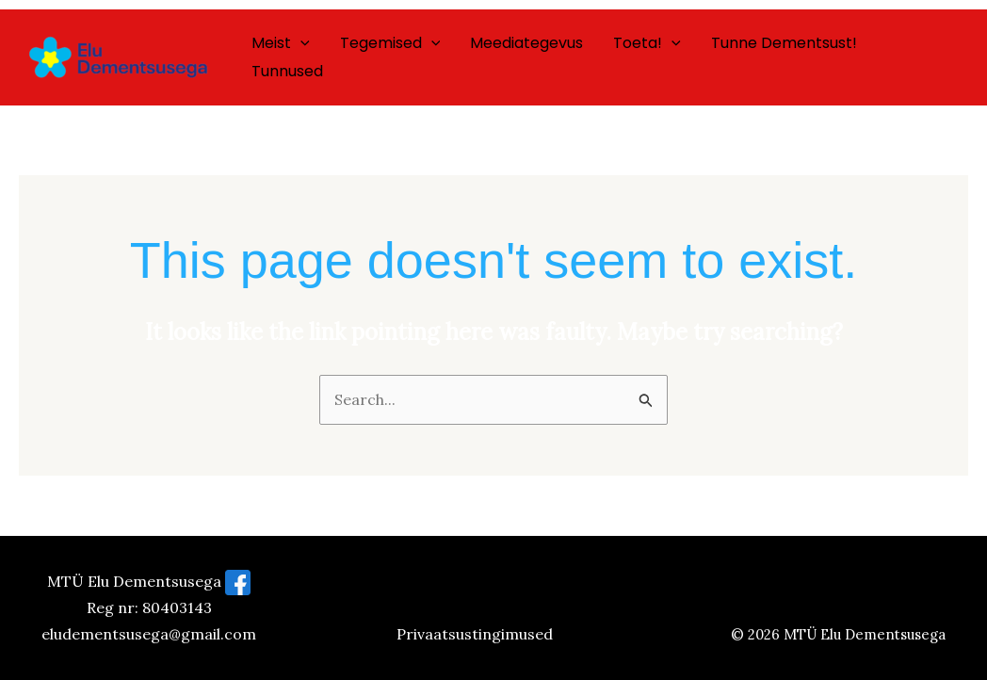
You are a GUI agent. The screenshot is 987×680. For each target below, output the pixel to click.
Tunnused (287, 71)
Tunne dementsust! (784, 43)
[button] (300, 43)
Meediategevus (526, 43)
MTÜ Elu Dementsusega (865, 634)
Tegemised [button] (390, 43)
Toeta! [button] (647, 43)
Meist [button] (280, 43)
